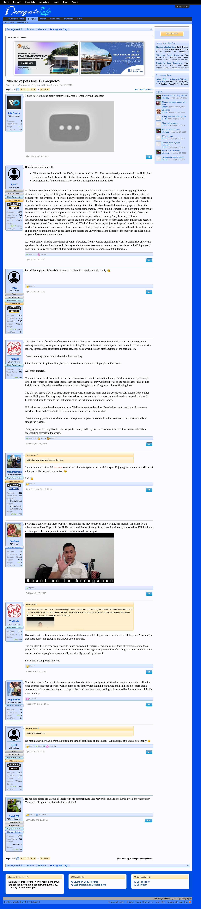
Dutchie (165, 107)
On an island (17, 844)
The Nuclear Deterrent (171, 130)
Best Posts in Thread (144, 89)
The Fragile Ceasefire (171, 150)
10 (41, 89)
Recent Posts (22, 22)
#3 (149, 292)
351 (20, 372)
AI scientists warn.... (170, 123)
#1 (149, 157)
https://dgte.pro (184, 898)
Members (68, 19)
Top (186, 902)
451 (20, 215)
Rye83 (14, 184)
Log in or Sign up (182, 6)
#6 (149, 594)
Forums (32, 19)
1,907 (20, 369)
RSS (190, 902)
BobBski (14, 541)
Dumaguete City (28, 85)
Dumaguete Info (16, 19)
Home (6, 2)
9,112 (20, 493)
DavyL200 (14, 816)
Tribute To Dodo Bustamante (169, 63)
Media (43, 19)
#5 (149, 490)
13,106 (19, 212)
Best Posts (9, 22)
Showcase (55, 19)
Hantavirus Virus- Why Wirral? (174, 95)
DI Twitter (140, 885)
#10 (148, 820)
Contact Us (147, 902)
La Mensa (166, 110)
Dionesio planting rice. (165, 47)
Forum (74, 2)
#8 (149, 705)
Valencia (18, 221)
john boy (165, 98)
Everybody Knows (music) (172, 157)
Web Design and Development (88, 885)
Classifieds (30, 2)
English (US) (33, 902)
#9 (149, 752)
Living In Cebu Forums (84, 882)
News (56, 2)
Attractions (44, 2)
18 (21, 554)
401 (20, 839)
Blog (65, 2)
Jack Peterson (14, 472)
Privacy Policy (134, 902)
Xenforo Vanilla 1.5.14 (15, 902)
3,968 (20, 836)
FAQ (79, 19)
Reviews (17, 2)
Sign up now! (172, 33)
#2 (149, 260)
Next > (46, 89)
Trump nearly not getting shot (174, 116)
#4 (149, 444)
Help (157, 902)
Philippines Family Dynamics (169, 55)
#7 (149, 672)
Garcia (164, 119)
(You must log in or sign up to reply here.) (135, 859)
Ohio (20, 560)
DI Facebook (142, 882)
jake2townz (52, 85)
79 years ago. (167, 136)
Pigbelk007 (14, 699)
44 (21, 710)
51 (21, 551)
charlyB (165, 112)
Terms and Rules (115, 902)
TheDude (14, 359)
